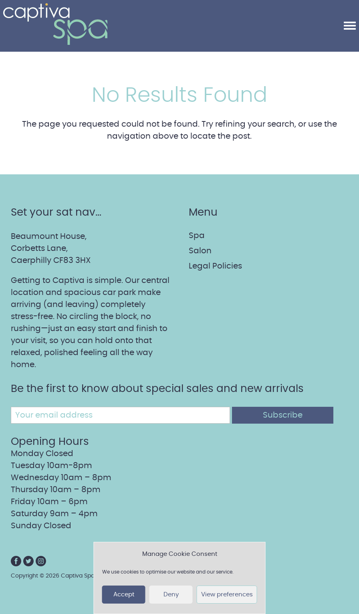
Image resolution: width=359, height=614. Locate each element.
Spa (197, 236)
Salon (200, 251)
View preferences (227, 595)
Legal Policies (215, 266)
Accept (123, 595)
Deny (171, 595)
